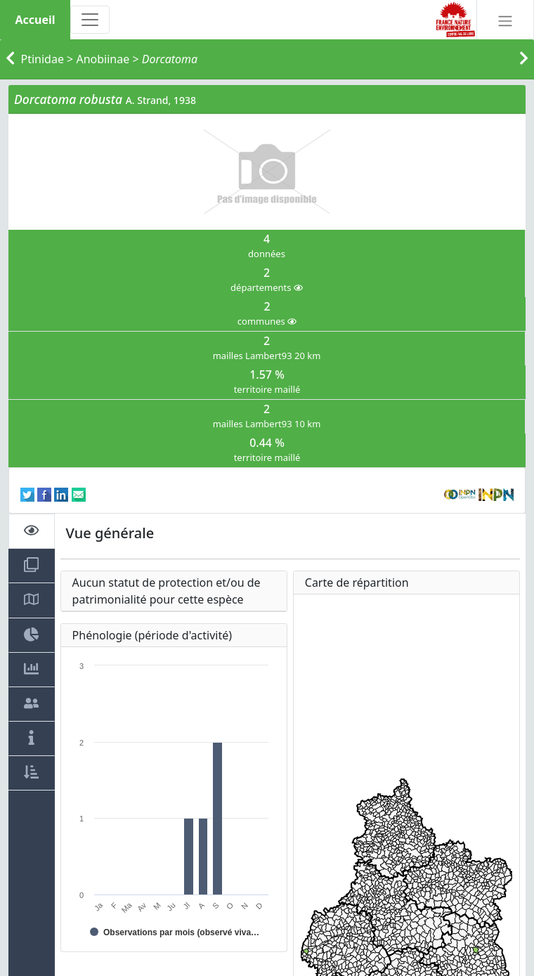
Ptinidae (42, 59)
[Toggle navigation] (90, 20)
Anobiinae (102, 59)
